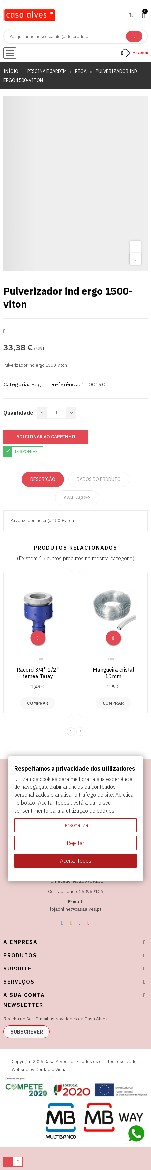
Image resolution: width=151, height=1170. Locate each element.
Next (80, 732)
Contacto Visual (51, 1069)
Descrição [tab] (42, 479)
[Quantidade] (56, 413)
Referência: (65, 384)
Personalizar (75, 825)
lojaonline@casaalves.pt (75, 909)
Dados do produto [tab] (99, 479)
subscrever (26, 1031)
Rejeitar (75, 843)
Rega (37, 384)
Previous (71, 732)
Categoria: (16, 384)
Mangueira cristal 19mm (113, 672)
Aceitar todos (75, 861)
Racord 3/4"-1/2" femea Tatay (38, 672)
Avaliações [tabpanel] (77, 498)
